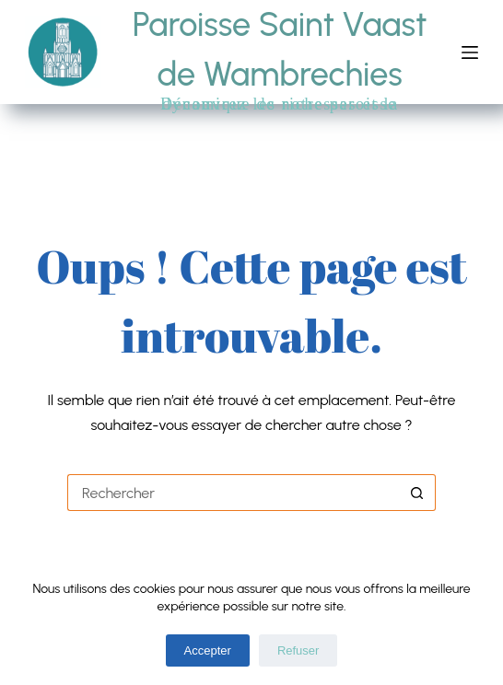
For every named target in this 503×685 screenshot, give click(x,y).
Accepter (207, 650)
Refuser (298, 650)
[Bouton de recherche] (417, 492)
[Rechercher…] (233, 492)
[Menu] (470, 52)
